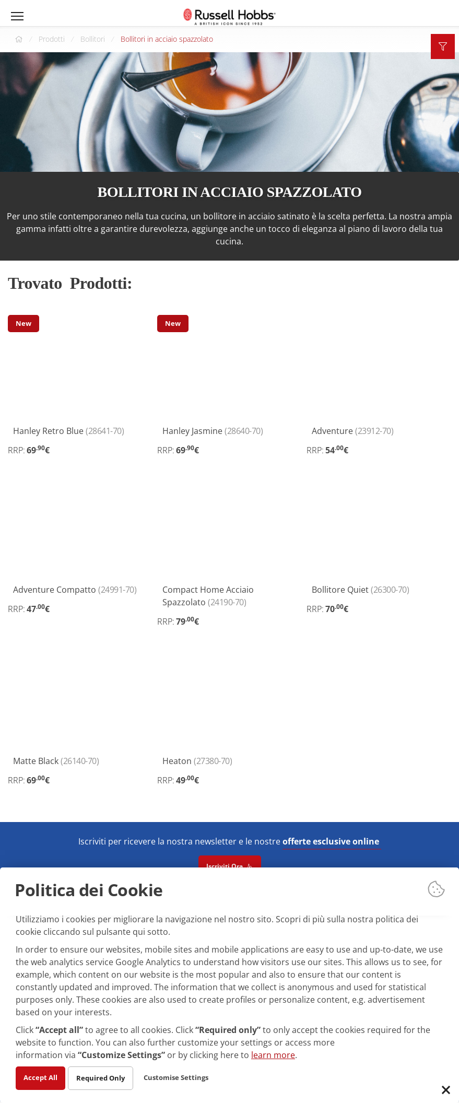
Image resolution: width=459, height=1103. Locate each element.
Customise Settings (183, 1077)
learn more (273, 1054)
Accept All (41, 1077)
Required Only (104, 1078)
